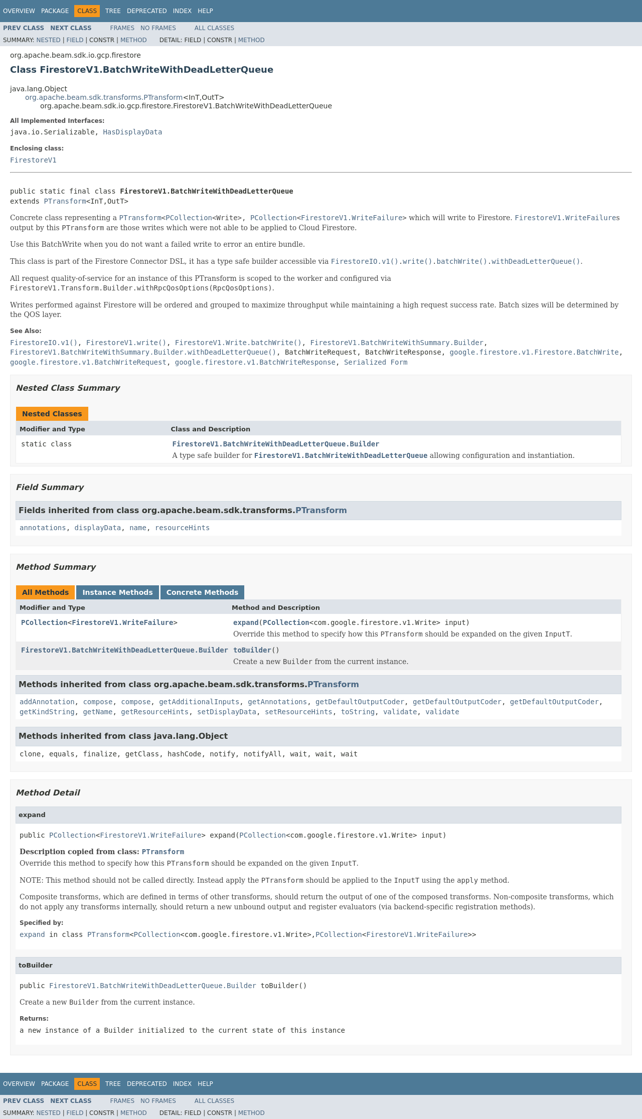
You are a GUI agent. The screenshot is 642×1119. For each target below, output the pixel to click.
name (137, 528)
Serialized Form (375, 362)
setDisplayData (226, 712)
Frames (122, 28)
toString (358, 712)
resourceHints (182, 528)
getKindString (47, 712)
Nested (48, 40)
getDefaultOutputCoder (359, 702)
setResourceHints (299, 712)
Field (74, 40)
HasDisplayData (132, 132)
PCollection (44, 622)
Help (205, 11)
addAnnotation (47, 702)
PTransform (65, 201)
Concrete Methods (203, 592)
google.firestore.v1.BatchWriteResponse (255, 362)
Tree (113, 11)
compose (97, 702)
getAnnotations (277, 702)
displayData (98, 528)
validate (400, 712)
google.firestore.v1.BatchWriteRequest (88, 362)
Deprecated (147, 11)
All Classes (214, 28)
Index (182, 11)
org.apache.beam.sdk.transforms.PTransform (104, 97)
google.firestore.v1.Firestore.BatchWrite (534, 352)
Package (55, 11)
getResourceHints (155, 712)
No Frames (158, 28)
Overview (19, 11)
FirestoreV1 (33, 160)
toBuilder (252, 650)
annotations (43, 528)
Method (133, 40)
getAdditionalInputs (199, 702)
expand (246, 622)
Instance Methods (117, 592)
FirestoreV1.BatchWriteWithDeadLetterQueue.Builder (276, 444)
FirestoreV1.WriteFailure (122, 622)
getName (97, 712)
